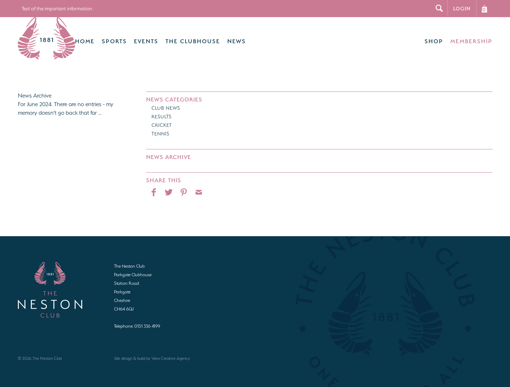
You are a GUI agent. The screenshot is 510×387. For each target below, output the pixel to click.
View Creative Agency (171, 351)
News (226, 37)
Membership (471, 37)
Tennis (160, 126)
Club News (166, 101)
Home (75, 37)
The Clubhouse (182, 37)
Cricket (162, 118)
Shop (434, 37)
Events (136, 37)
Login (462, 8)
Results (162, 109)
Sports (104, 37)
